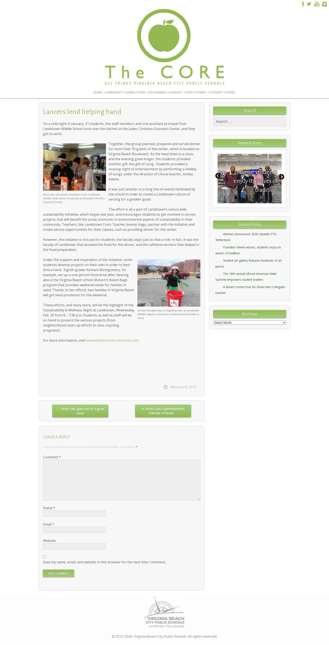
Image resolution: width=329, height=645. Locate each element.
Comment (52, 457)
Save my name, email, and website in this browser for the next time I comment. (104, 562)
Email (48, 524)
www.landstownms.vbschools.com (112, 340)
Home (97, 92)
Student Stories (222, 92)
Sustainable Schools (165, 92)
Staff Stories (195, 92)
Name (49, 508)
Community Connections (124, 92)
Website (49, 540)
